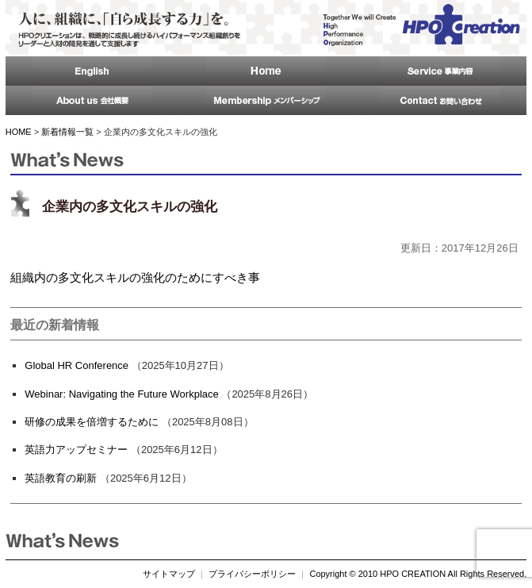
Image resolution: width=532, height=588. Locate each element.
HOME (19, 131)
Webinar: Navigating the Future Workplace (121, 394)
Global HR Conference (76, 365)
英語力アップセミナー (76, 449)
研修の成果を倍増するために (92, 422)
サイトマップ (169, 573)
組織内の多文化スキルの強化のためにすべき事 (135, 277)
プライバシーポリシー (252, 573)
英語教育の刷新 (61, 478)
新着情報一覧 (67, 131)
